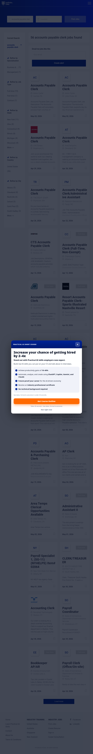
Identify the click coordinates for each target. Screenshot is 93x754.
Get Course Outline (46, 401)
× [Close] (77, 344)
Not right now (46, 410)
